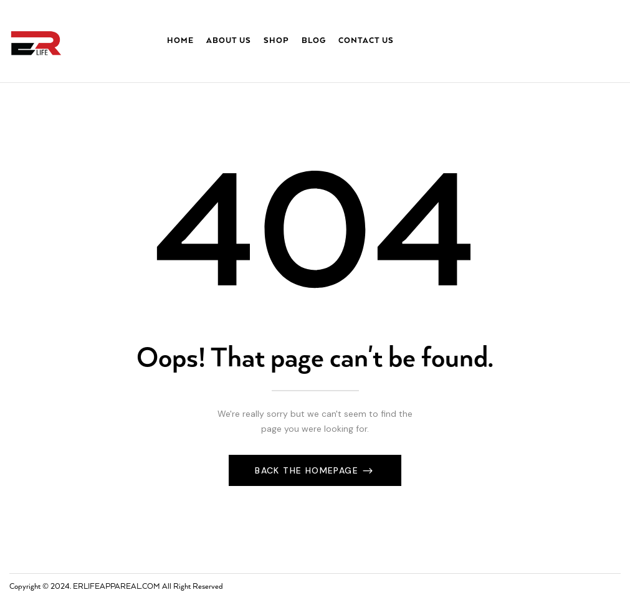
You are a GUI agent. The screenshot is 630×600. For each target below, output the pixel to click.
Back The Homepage (308, 470)
